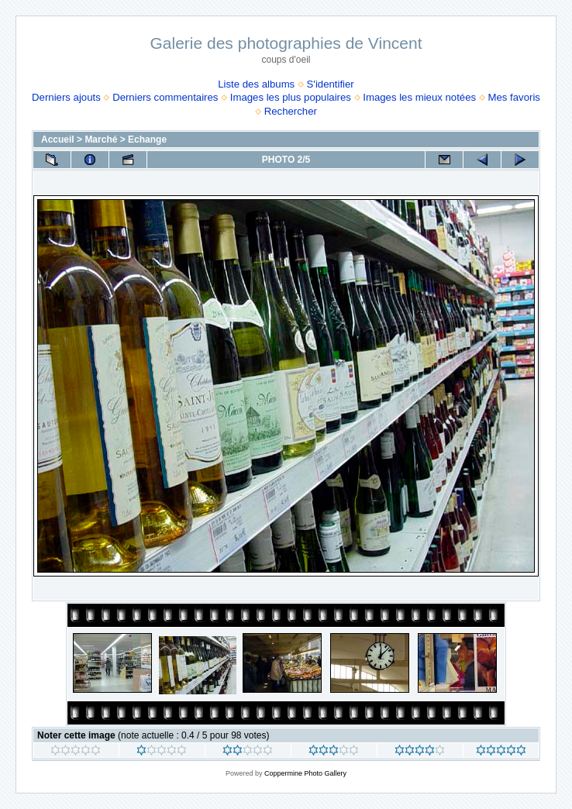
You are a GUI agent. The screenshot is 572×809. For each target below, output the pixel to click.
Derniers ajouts (66, 97)
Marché (100, 139)
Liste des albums (256, 84)
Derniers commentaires (165, 97)
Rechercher (290, 111)
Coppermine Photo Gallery (305, 773)
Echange (147, 139)
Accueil (57, 139)
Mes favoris (513, 97)
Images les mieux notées (419, 97)
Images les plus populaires (290, 97)
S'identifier (330, 84)
